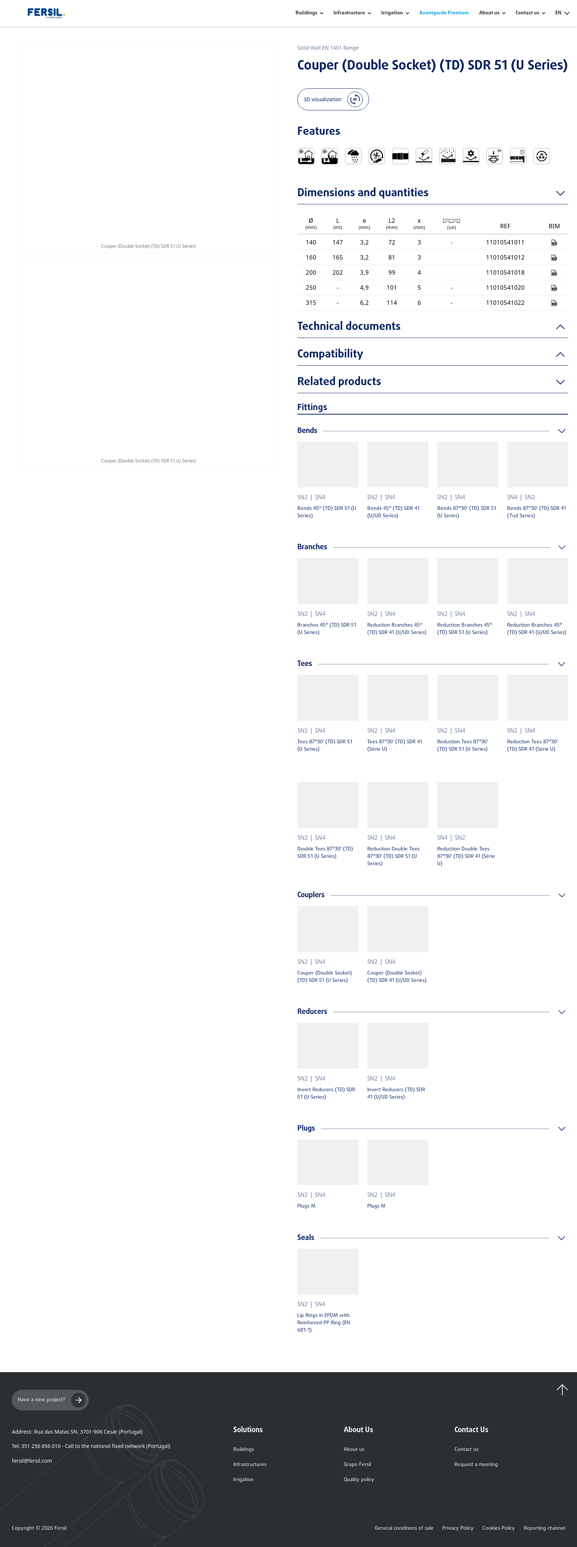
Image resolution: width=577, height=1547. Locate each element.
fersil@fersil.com (32, 1460)
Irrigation (392, 13)
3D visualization (333, 99)
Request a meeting (476, 1465)
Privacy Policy (458, 1528)
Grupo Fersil (357, 1465)
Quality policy (359, 1480)
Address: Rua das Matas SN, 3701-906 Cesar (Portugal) (77, 1431)
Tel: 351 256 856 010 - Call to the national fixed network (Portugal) (91, 1445)
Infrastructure (349, 13)
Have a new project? (52, 1400)
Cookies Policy (498, 1528)
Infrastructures (249, 1465)
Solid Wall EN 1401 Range (328, 47)
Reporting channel (544, 1528)
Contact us (466, 1449)
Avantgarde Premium (444, 13)
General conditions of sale (404, 1528)
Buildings (306, 13)
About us (354, 1449)
